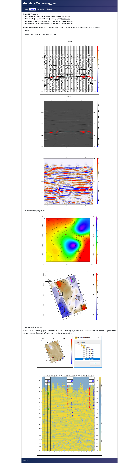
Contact (49, 9)
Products (32, 9)
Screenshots (41, 9)
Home (26, 9)
